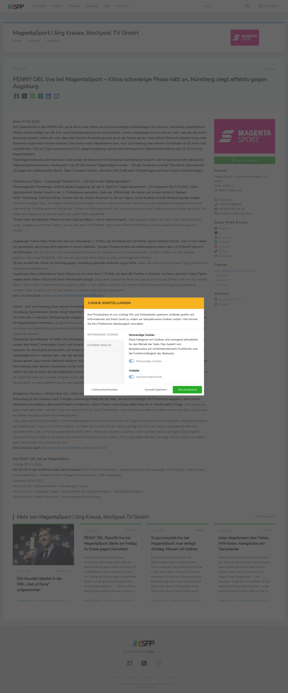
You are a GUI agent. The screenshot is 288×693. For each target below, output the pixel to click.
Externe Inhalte (99, 345)
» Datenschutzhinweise (104, 389)
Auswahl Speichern (156, 389)
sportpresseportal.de (149, 377)
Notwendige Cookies (102, 334)
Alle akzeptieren (187, 389)
